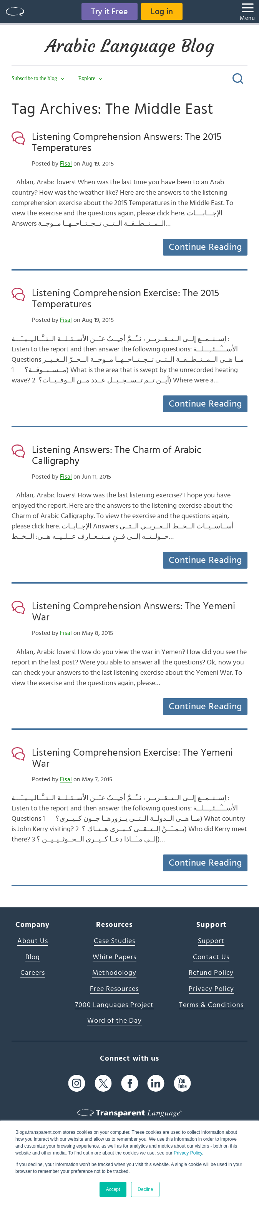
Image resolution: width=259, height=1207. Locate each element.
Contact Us (211, 957)
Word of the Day (114, 1020)
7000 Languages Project (114, 1005)
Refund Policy (211, 972)
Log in (162, 11)
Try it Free (109, 11)
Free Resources (114, 989)
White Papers (114, 957)
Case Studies (114, 941)
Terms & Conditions (211, 1005)
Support (211, 941)
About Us (32, 941)
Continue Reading (205, 247)
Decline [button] (145, 1189)
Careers (32, 972)
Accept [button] (113, 1189)
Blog (32, 957)
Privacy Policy (188, 1153)
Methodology (114, 972)
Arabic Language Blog (129, 46)
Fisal (66, 164)
